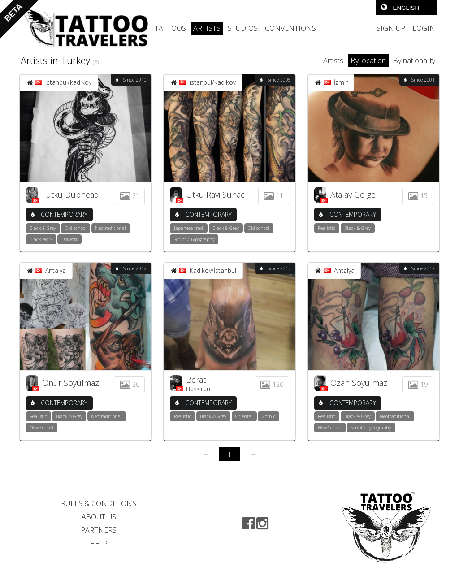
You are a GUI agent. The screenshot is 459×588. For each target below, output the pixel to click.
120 (271, 384)
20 (129, 384)
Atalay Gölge (353, 194)
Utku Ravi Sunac (215, 194)
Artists (333, 60)
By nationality (414, 60)
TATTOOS (170, 28)
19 (418, 384)
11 (273, 195)
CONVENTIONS (290, 28)
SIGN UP (391, 28)
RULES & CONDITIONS (98, 503)
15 (418, 195)
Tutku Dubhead (70, 194)
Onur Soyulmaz (70, 382)
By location (368, 60)
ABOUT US (99, 517)
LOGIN (423, 28)
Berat (196, 379)
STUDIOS (243, 28)
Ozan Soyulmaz (358, 382)
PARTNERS (99, 530)
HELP (99, 544)
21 (129, 195)
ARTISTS (207, 28)
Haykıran (198, 389)
